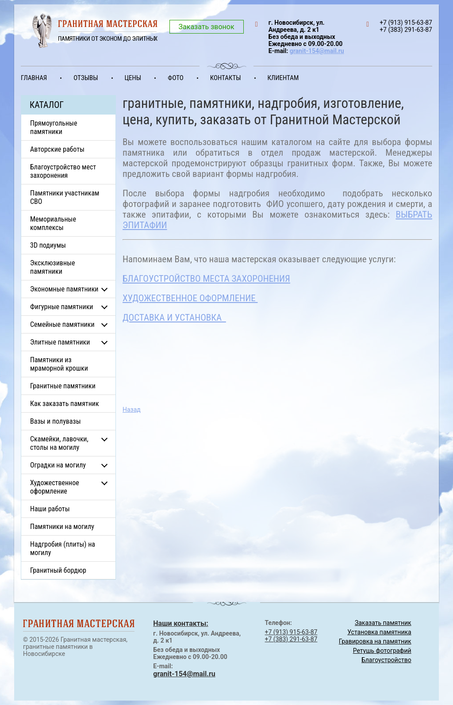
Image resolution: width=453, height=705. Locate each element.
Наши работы (50, 509)
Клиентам (283, 78)
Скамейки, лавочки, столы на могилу (59, 443)
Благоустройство (386, 659)
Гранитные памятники (63, 386)
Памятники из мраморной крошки (59, 364)
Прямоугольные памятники (53, 127)
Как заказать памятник (64, 403)
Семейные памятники (62, 324)
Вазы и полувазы (55, 421)
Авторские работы (57, 149)
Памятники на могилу (62, 526)
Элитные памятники (60, 342)
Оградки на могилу (58, 465)
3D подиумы (48, 245)
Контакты (225, 78)
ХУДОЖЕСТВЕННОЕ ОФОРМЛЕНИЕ (190, 298)
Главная (34, 78)
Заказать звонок (206, 27)
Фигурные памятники (61, 307)
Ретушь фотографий (382, 650)
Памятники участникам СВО (64, 197)
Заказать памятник (383, 622)
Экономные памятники (64, 289)
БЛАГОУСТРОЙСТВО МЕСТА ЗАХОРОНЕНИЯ (206, 278)
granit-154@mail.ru (317, 50)
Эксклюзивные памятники (52, 267)
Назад (132, 409)
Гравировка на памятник (375, 641)
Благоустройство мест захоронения (63, 171)
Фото (176, 78)
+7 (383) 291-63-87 (291, 639)
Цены (133, 78)
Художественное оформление (54, 487)
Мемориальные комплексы (53, 223)
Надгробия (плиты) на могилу (62, 548)
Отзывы (85, 78)
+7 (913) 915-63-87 (291, 632)
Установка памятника (379, 632)
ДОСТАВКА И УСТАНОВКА (174, 317)
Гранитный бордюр (58, 570)
